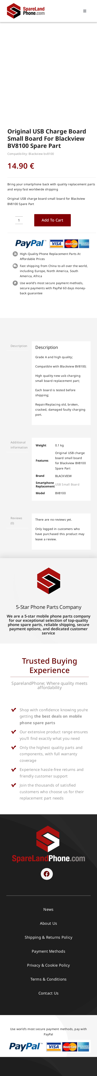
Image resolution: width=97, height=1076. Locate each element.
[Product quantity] (19, 135)
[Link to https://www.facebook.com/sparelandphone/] (47, 789)
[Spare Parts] (27, 4)
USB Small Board (67, 400)
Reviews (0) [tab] (16, 435)
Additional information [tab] (19, 360)
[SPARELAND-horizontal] (49, 742)
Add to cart (52, 135)
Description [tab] (19, 261)
